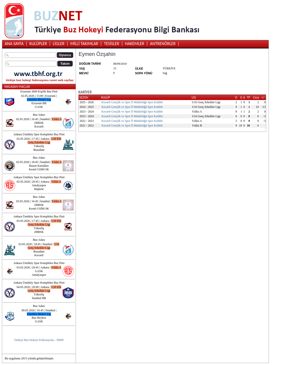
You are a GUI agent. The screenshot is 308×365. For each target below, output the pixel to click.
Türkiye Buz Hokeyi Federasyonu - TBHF (39, 340)
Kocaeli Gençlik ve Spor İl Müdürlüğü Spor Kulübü (132, 102)
